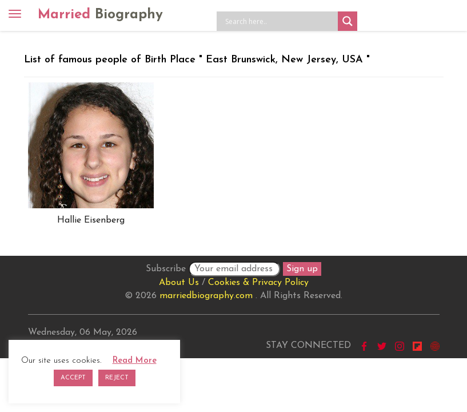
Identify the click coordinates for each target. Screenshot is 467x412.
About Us (179, 282)
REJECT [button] (117, 378)
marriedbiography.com (206, 295)
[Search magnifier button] (347, 21)
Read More (135, 360)
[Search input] (280, 21)
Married (100, 15)
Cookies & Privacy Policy (258, 282)
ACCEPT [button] (73, 378)
